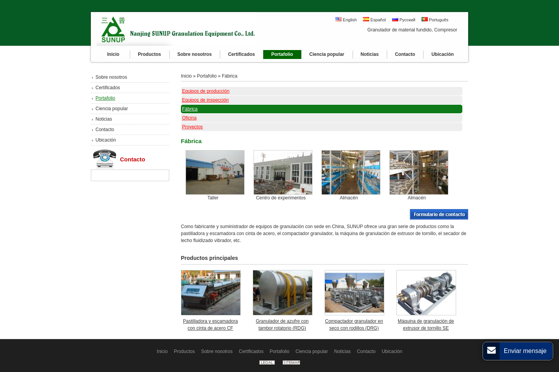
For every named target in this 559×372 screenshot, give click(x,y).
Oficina (189, 118)
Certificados (107, 87)
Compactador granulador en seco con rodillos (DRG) (354, 324)
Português (435, 19)
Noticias (103, 119)
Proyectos (192, 127)
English (346, 19)
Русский (403, 19)
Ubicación (105, 140)
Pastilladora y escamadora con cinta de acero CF (210, 324)
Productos (184, 351)
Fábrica (229, 76)
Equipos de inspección (205, 100)
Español (374, 19)
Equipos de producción (205, 91)
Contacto (104, 129)
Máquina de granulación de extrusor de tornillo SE (426, 324)
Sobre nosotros (111, 77)
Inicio (186, 76)
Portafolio (105, 98)
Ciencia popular (111, 108)
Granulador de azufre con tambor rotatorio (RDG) (282, 324)
